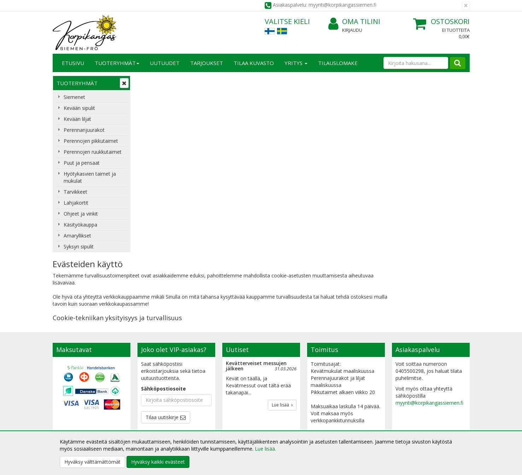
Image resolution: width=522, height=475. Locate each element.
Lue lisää (282, 339)
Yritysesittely (68, 395)
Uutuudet (165, 62)
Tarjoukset (206, 62)
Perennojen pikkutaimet (91, 140)
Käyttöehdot (153, 416)
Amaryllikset (77, 235)
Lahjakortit (76, 202)
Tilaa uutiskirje (162, 351)
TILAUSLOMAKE (338, 62)
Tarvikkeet (75, 191)
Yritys (296, 62)
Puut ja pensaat (82, 162)
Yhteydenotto (69, 416)
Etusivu (73, 62)
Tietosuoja (151, 395)
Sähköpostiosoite (163, 322)
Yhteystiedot (68, 406)
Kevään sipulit (79, 108)
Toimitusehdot (155, 406)
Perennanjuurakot (84, 130)
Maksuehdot (153, 427)
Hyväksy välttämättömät (92, 461)
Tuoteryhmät (117, 62)
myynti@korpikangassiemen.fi (429, 337)
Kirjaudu (352, 30)
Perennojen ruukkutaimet (93, 151)
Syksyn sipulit (79, 246)
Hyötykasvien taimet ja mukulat (90, 177)
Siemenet (74, 97)
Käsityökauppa (80, 224)
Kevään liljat (77, 119)
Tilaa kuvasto (254, 62)
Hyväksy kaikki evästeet (158, 461)
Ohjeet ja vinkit (81, 213)
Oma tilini (354, 22)
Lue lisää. (265, 448)
